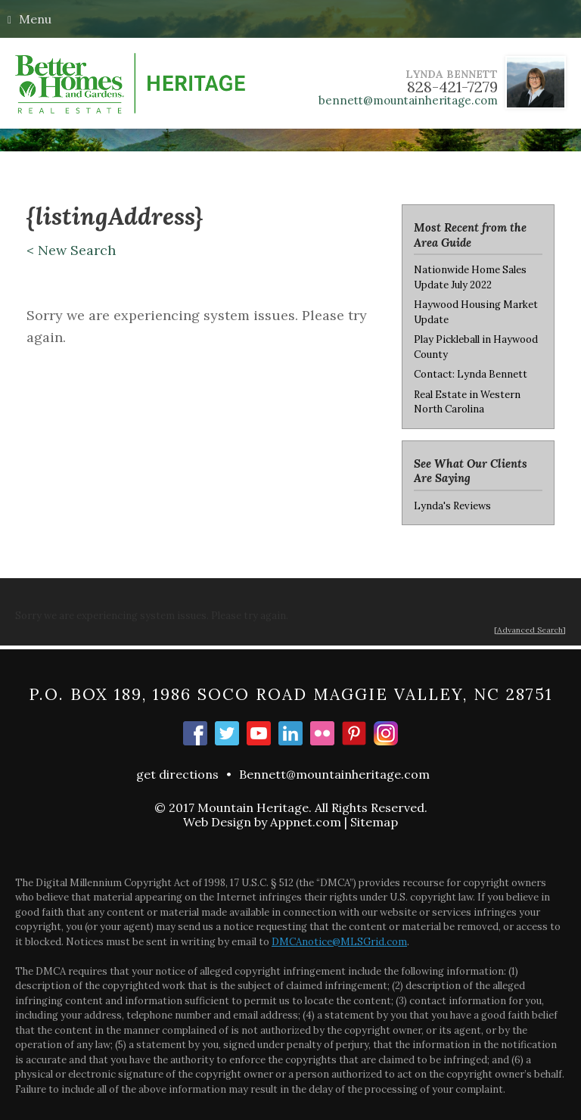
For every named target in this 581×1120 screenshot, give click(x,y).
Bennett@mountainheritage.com (334, 774)
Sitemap (374, 821)
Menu (29, 18)
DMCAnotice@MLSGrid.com (339, 941)
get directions (177, 774)
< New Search (71, 250)
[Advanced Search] (530, 630)
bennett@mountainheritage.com (408, 100)
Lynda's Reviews (452, 505)
